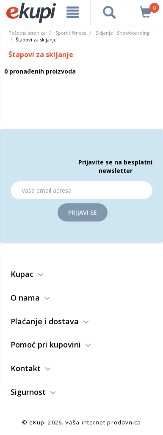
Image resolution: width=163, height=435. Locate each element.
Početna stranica (27, 33)
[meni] (72, 12)
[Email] (81, 190)
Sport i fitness (70, 33)
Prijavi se (82, 212)
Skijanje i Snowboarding (122, 33)
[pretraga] (109, 12)
